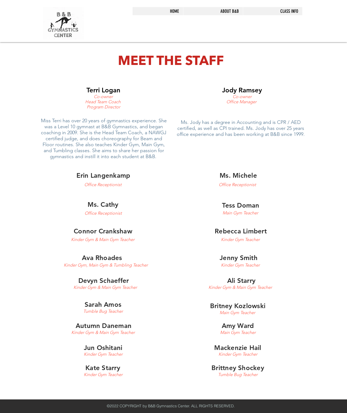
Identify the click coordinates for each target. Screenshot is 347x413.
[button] (213, 11)
